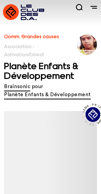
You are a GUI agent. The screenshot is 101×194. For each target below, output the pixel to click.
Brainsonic (17, 86)
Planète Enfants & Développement (47, 94)
